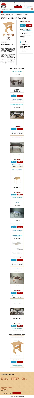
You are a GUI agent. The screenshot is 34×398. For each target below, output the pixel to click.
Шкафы (23, 377)
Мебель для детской (14, 379)
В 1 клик (23, 25)
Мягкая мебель (24, 379)
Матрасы (23, 378)
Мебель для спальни (4, 379)
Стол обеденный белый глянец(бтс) (17, 235)
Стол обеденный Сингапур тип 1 (16, 104)
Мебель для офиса (4, 380)
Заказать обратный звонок (26, 30)
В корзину (29, 25)
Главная (2, 14)
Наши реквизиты (3, 389)
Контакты (2, 388)
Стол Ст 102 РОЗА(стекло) (17, 71)
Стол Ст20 (17, 202)
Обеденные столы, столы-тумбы (22, 14)
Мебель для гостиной (15, 377)
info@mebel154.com (4, 390)
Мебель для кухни (13, 14)
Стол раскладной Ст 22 (17, 169)
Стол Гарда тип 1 (16, 300)
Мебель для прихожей (15, 378)
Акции (2, 377)
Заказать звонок (17, 393)
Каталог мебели (7, 14)
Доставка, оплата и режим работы (6, 387)
